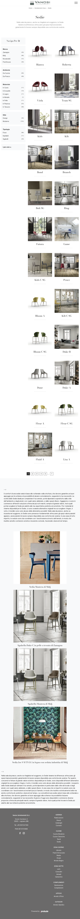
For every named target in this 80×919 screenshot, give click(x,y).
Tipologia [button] (6, 129)
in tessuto (6, 107)
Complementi (58, 888)
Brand (59, 820)
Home (30, 8)
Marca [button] (5, 49)
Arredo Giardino (58, 905)
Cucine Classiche (59, 836)
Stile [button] (4, 115)
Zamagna (6, 52)
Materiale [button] (6, 84)
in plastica (6, 104)
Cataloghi (59, 823)
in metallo (6, 97)
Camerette (58, 877)
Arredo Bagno (59, 860)
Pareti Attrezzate (59, 853)
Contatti (59, 825)
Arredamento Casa (40, 8)
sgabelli (5, 139)
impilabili (6, 136)
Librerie (58, 850)
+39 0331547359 (22, 825)
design (5, 118)
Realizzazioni (58, 818)
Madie (59, 855)
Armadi (58, 874)
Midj (4, 55)
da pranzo (6, 76)
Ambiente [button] (6, 70)
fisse (4, 132)
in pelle (5, 100)
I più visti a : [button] (7, 147)
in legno (6, 94)
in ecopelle (6, 91)
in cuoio (5, 88)
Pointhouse (7, 62)
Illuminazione (58, 885)
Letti (58, 869)
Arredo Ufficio (59, 896)
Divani (59, 858)
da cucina (6, 73)
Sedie (49, 8)
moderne (6, 121)
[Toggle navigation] (76, 3)
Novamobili (6, 59)
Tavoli (59, 839)
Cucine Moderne (58, 834)
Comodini (59, 872)
